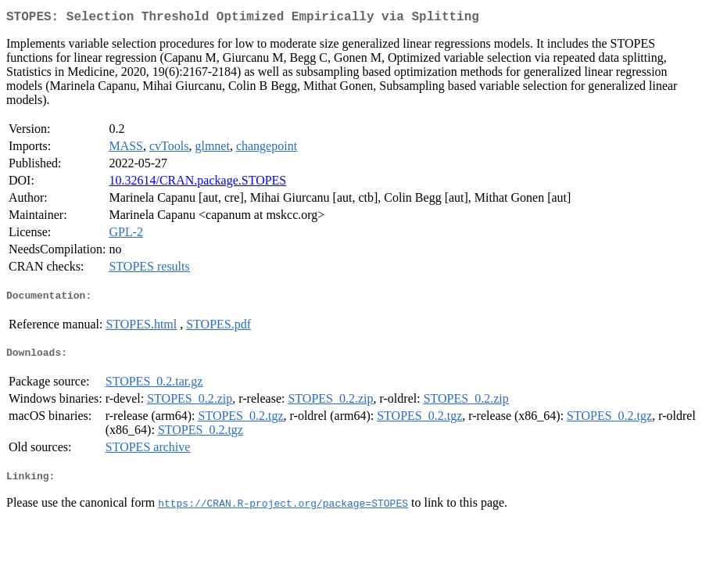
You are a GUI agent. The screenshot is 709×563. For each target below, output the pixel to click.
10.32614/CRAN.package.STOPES (197, 183)
